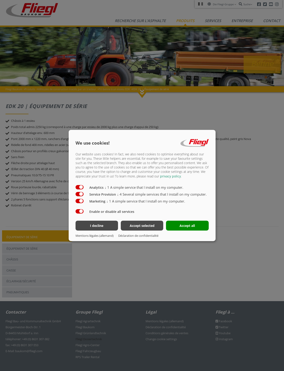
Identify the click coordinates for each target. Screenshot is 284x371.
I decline (96, 225)
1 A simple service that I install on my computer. (144, 187)
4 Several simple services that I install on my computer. (162, 194)
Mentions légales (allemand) (95, 236)
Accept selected (142, 225)
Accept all (187, 225)
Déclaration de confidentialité (138, 236)
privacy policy (170, 176)
